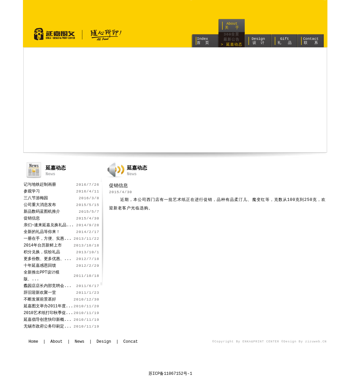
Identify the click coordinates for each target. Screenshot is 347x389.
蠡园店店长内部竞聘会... (48, 286)
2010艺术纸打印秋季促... (48, 313)
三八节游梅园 (36, 198)
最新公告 (231, 39)
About (56, 341)
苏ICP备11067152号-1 (170, 374)
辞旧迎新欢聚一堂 (40, 292)
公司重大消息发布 (40, 205)
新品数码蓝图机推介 (42, 211)
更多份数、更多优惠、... (48, 259)
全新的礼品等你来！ (42, 232)
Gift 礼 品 (284, 40)
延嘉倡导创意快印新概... (48, 319)
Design (104, 341)
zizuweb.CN (316, 342)
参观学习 (32, 191)
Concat (130, 341)
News (79, 341)
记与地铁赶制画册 (40, 184)
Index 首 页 (203, 40)
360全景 (232, 34)
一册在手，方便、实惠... (48, 238)
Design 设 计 (258, 40)
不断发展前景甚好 (40, 299)
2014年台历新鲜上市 (43, 245)
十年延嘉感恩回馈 (40, 265)
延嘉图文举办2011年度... (48, 306)
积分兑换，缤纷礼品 (42, 252)
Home (33, 341)
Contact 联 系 (311, 40)
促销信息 (32, 218)
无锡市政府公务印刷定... (48, 326)
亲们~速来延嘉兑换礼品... (49, 225)
